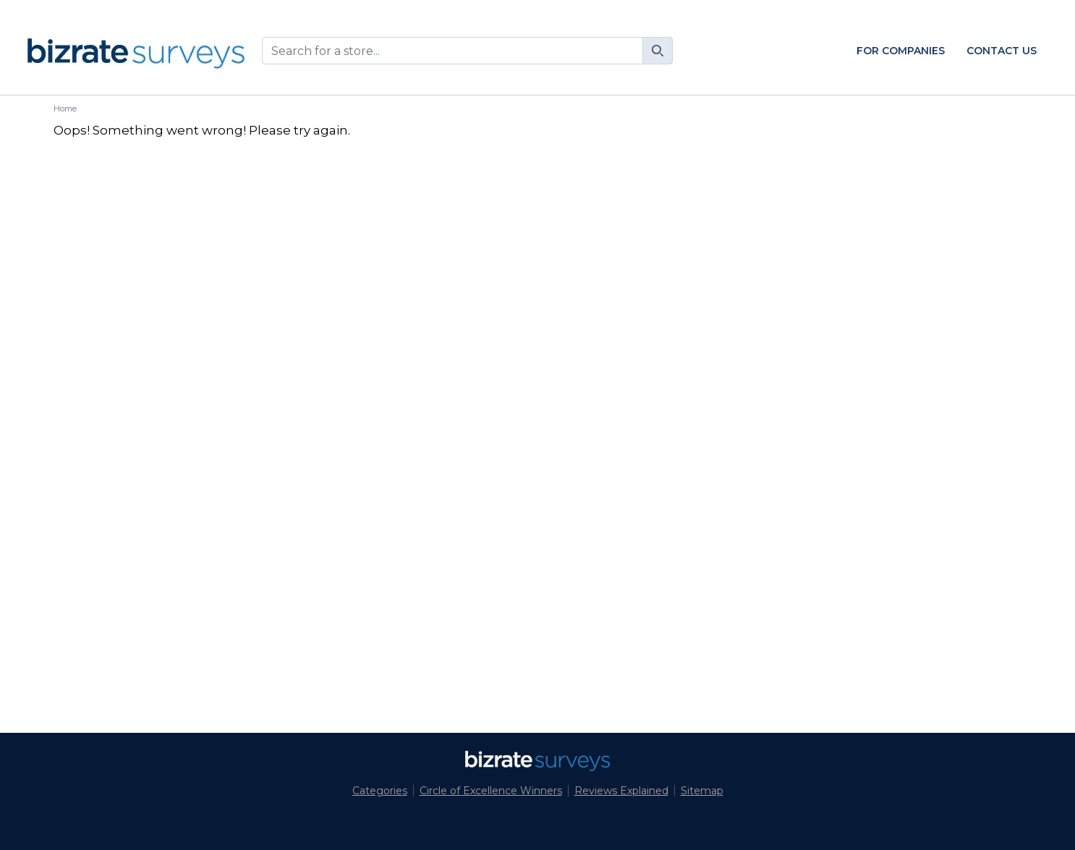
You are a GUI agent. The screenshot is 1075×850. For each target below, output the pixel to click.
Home (65, 108)
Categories (379, 790)
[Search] (657, 50)
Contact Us (1001, 50)
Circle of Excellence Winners (491, 790)
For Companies (901, 50)
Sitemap (702, 790)
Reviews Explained (621, 790)
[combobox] (467, 50)
